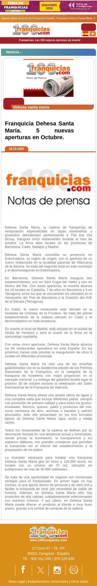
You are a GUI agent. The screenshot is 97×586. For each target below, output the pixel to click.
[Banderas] (88, 33)
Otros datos (79, 581)
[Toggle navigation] (88, 27)
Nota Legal (17, 581)
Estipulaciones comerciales (48, 581)
